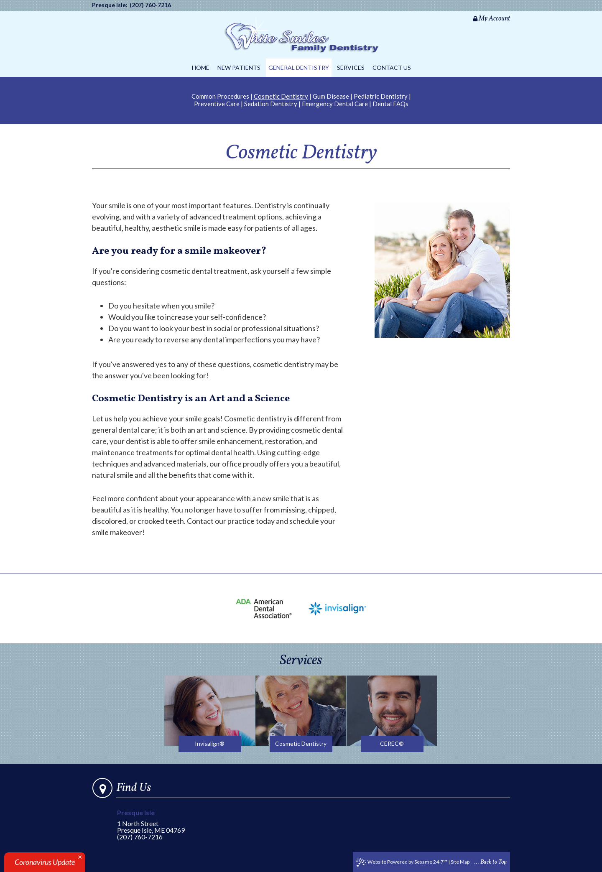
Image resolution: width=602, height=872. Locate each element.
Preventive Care (217, 103)
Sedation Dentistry (270, 103)
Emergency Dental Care (335, 103)
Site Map (460, 862)
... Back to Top (490, 862)
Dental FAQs (390, 103)
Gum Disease (331, 96)
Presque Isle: (110, 5)
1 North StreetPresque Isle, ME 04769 (156, 821)
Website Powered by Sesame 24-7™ (401, 862)
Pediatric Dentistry (381, 96)
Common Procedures (220, 96)
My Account (491, 18)
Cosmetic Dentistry (281, 96)
